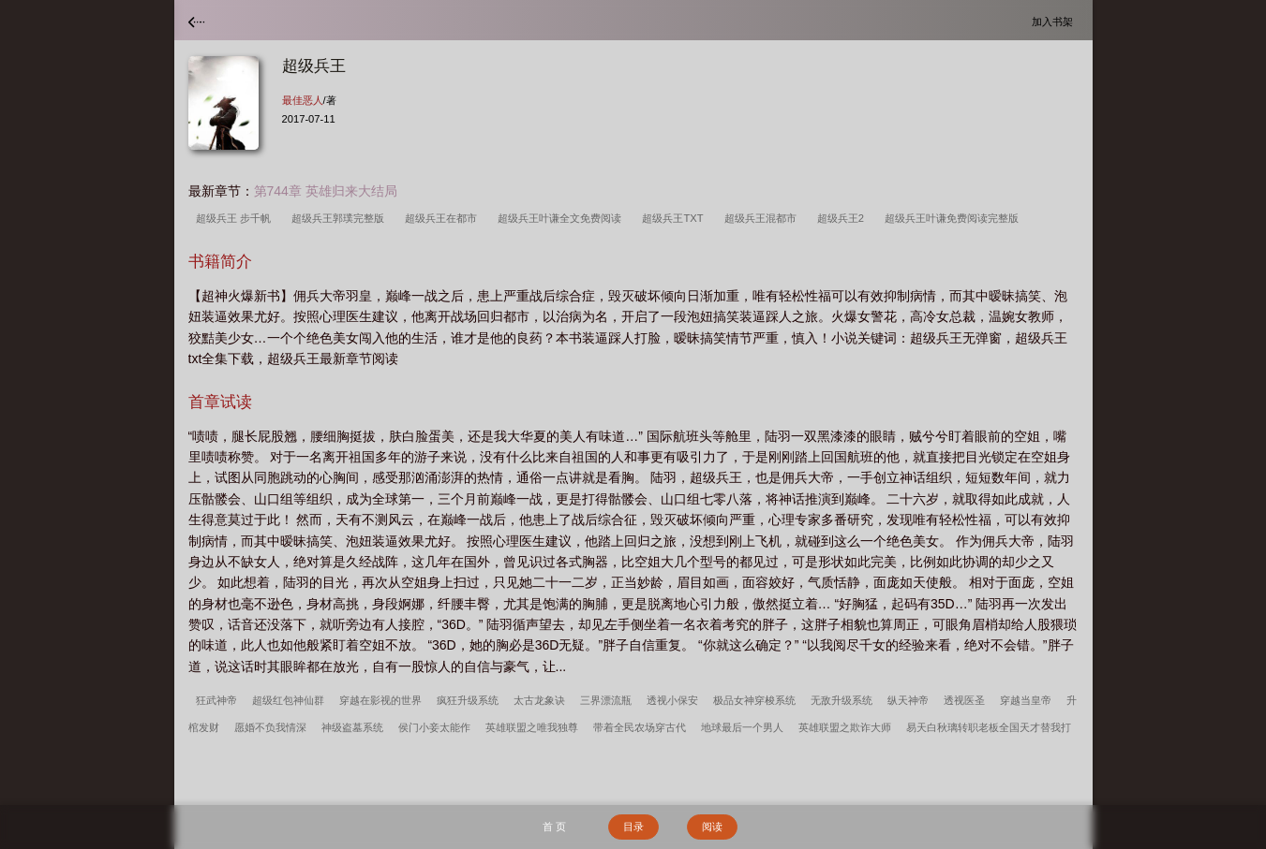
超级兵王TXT (675, 218)
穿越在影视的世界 (380, 700)
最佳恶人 (302, 100)
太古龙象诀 (539, 700)
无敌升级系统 (841, 700)
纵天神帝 (908, 700)
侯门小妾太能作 (434, 727)
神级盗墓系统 (352, 727)
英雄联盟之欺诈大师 (844, 727)
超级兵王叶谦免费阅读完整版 (954, 218)
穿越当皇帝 (1025, 700)
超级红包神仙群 (288, 700)
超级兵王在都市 (444, 218)
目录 (633, 826)
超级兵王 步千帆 (236, 218)
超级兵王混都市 (763, 218)
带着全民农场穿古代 (639, 727)
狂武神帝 (216, 700)
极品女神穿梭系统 (754, 700)
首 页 (554, 826)
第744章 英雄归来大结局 (325, 190)
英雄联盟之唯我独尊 (531, 727)
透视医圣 (964, 700)
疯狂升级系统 (468, 700)
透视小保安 (672, 700)
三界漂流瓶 (606, 700)
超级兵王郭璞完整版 (340, 218)
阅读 (712, 826)
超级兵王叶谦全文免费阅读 (562, 218)
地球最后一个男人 (742, 727)
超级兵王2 (843, 218)
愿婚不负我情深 (270, 727)
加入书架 (1055, 21)
